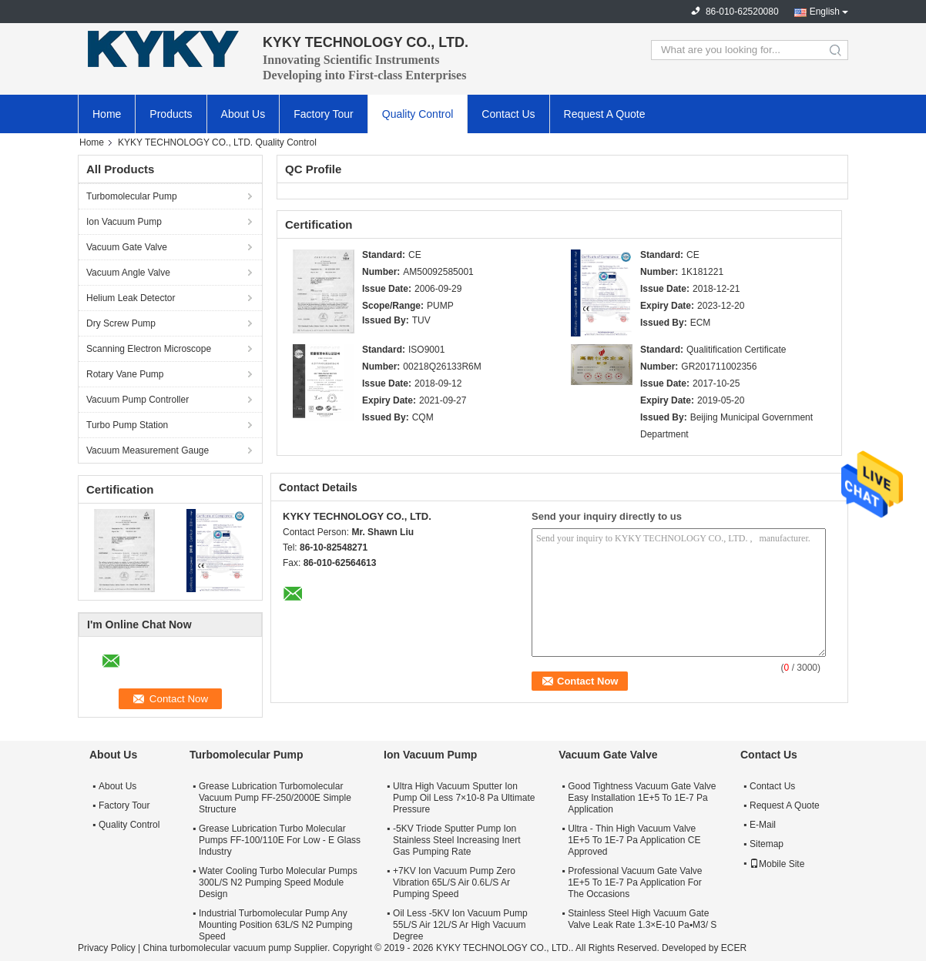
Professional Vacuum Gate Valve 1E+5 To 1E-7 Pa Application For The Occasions (635, 882)
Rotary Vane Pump (125, 374)
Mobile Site (777, 864)
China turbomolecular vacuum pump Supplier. (237, 948)
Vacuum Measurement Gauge (147, 450)
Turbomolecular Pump (131, 196)
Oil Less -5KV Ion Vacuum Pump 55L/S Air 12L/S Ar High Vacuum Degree (460, 925)
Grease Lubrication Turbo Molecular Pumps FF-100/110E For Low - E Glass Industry (280, 840)
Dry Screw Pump (121, 323)
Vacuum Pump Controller (137, 399)
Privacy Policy (107, 948)
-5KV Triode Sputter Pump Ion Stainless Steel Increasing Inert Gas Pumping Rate (456, 840)
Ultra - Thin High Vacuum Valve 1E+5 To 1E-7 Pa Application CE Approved (634, 840)
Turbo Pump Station (127, 425)
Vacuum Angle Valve (128, 272)
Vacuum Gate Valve (126, 247)
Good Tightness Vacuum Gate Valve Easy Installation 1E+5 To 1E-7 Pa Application (642, 798)
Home (106, 114)
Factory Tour (324, 114)
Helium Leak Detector (130, 298)
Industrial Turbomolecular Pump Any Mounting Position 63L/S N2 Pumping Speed (275, 925)
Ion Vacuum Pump (124, 221)
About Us (243, 114)
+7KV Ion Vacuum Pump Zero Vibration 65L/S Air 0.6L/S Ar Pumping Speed (454, 882)
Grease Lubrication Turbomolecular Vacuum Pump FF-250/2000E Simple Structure (275, 798)
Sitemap (766, 844)
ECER (734, 948)
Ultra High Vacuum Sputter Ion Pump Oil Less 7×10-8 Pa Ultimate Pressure (464, 798)
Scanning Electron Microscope (148, 348)
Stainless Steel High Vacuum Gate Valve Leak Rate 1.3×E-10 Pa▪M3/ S (642, 919)
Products (170, 114)
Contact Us (508, 114)
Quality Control (418, 114)
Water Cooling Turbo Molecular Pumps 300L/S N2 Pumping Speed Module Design (278, 882)
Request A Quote (605, 114)
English (825, 11)
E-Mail (763, 824)
